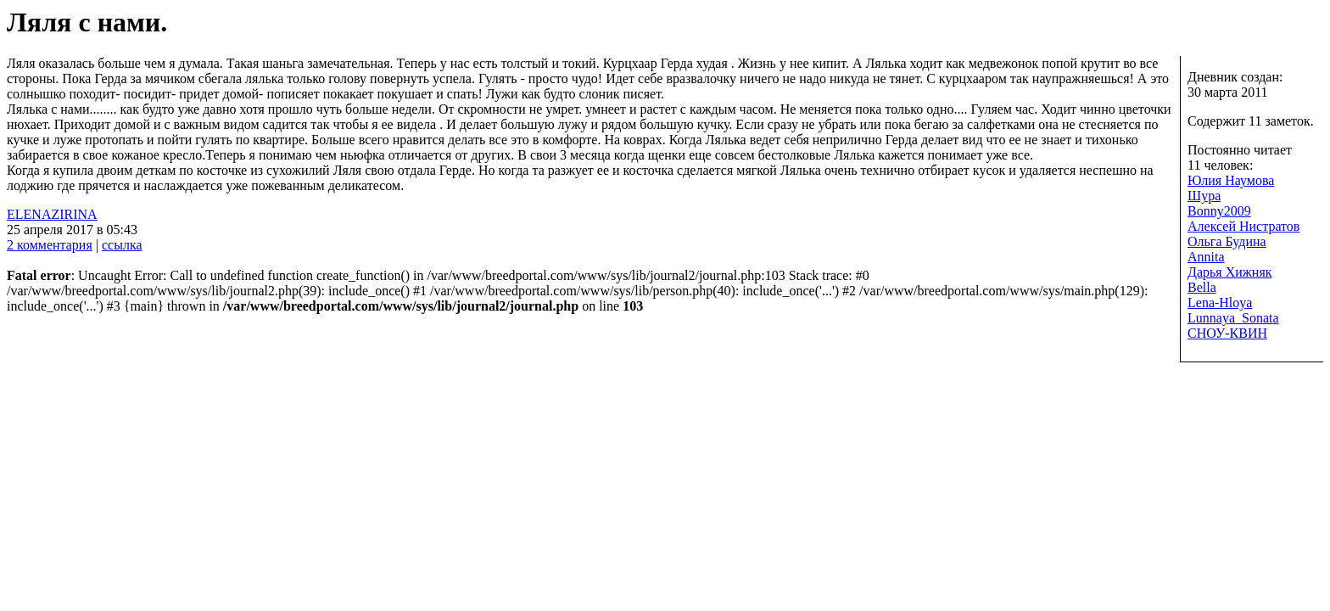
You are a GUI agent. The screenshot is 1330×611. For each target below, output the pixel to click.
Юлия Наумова (1231, 180)
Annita (1206, 256)
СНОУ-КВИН (1227, 333)
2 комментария (49, 245)
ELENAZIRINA (52, 214)
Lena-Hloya (1220, 302)
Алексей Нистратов (1243, 226)
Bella (1202, 287)
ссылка (122, 245)
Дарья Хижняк (1230, 272)
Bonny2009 (1219, 211)
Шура (1204, 195)
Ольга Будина (1227, 241)
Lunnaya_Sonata (1233, 318)
